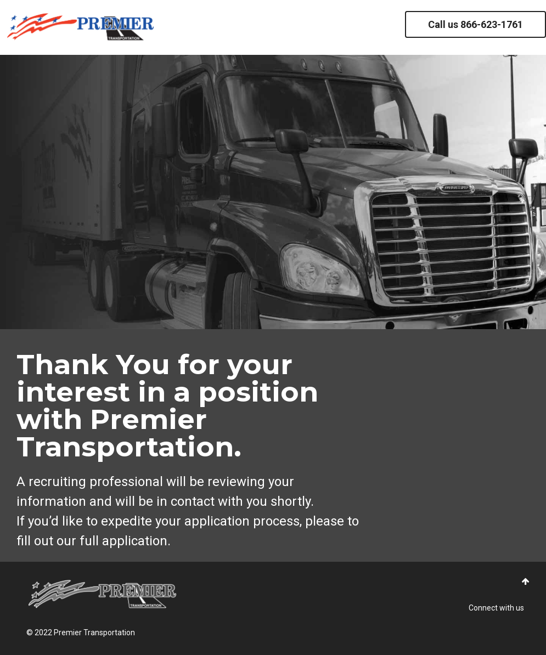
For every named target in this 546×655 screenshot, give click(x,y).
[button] (526, 581)
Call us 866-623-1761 (475, 24)
